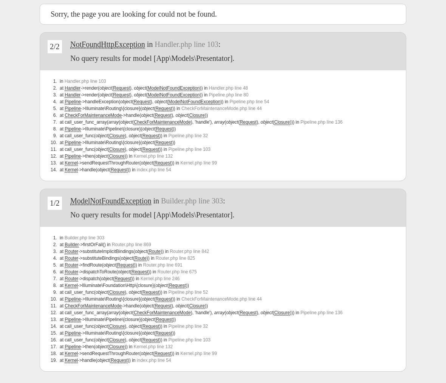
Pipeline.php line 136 (321, 122)
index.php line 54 (154, 169)
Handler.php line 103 (186, 44)
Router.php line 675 (177, 271)
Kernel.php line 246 (160, 278)
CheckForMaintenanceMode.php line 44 (221, 108)
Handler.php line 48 (228, 88)
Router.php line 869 (131, 244)
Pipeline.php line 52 (188, 292)
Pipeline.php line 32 (188, 135)
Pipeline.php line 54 (249, 101)
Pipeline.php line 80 (229, 95)
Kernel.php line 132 (153, 156)
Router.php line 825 (175, 258)
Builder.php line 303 (192, 201)
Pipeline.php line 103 (190, 149)
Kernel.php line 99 (198, 163)
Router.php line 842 (189, 251)
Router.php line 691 (162, 265)
